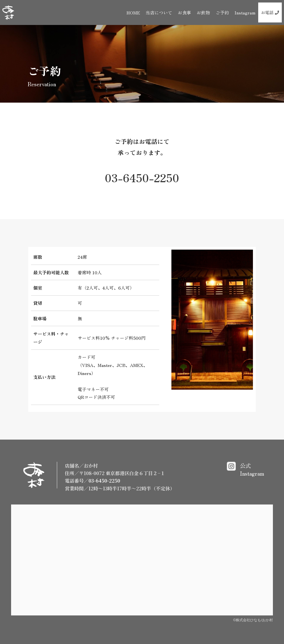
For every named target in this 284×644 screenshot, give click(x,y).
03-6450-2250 (142, 177)
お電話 (270, 12)
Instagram (244, 12)
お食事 (184, 12)
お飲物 (203, 12)
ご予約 (222, 12)
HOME (133, 12)
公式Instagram (252, 469)
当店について (159, 12)
